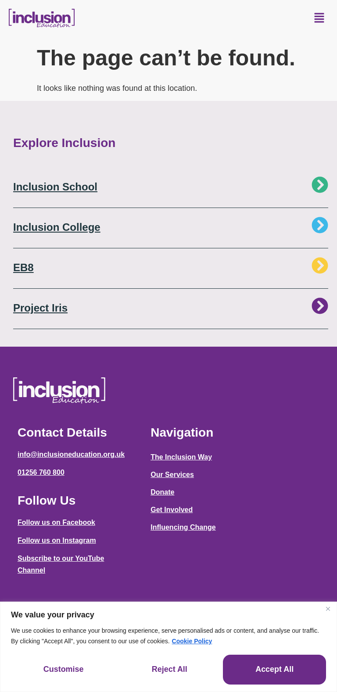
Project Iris (40, 308)
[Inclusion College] (320, 225)
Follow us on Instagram (57, 540)
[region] (168, 646)
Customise (63, 669)
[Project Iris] (320, 306)
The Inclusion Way (181, 457)
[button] (319, 18)
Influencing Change (183, 527)
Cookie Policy (192, 640)
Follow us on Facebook (56, 522)
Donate (162, 492)
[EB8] (320, 265)
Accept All (274, 669)
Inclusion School (55, 187)
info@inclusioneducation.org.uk (71, 454)
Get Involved (172, 509)
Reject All (169, 669)
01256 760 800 (41, 472)
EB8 (23, 267)
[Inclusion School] (320, 184)
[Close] (328, 608)
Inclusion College (56, 227)
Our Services (172, 474)
